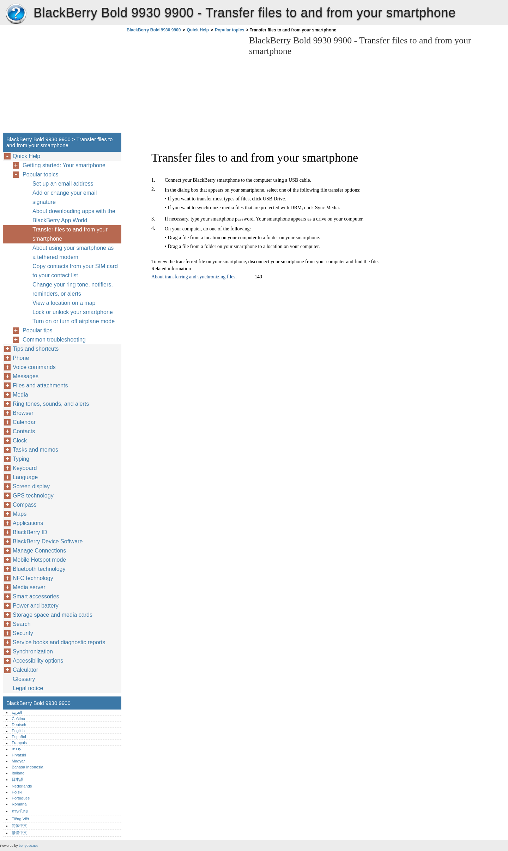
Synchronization (33, 651)
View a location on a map (63, 303)
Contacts (24, 431)
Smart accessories (36, 596)
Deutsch (19, 725)
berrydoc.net (28, 845)
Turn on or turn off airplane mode (73, 321)
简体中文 (19, 825)
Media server (29, 587)
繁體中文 (19, 833)
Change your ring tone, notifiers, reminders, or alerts (72, 289)
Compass (25, 505)
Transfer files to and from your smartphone (70, 234)
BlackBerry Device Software (48, 541)
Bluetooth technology (39, 569)
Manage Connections (39, 551)
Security (23, 633)
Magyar (18, 761)
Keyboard (25, 468)
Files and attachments (40, 385)
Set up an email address (62, 184)
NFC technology (33, 578)
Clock (20, 440)
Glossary (24, 679)
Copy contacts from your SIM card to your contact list (75, 270)
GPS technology (33, 496)
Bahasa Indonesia (27, 767)
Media (20, 395)
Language (25, 477)
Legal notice (28, 688)
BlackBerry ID (30, 532)
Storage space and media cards (52, 615)
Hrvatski (19, 755)
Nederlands (22, 786)
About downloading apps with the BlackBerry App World (73, 215)
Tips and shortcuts (36, 349)
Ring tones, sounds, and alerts (51, 404)
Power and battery (36, 606)
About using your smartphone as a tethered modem (73, 252)
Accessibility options (38, 661)
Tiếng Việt (20, 819)
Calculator (25, 670)
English (18, 731)
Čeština (18, 719)
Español (19, 737)
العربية (17, 712)
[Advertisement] (184, 84)
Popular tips (38, 330)
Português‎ (21, 798)
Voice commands (34, 367)
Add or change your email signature (64, 197)
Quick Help (198, 30)
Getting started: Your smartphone (64, 165)
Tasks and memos (35, 450)
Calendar (24, 422)
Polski (17, 792)
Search (22, 624)
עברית (17, 749)
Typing (21, 459)
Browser (23, 413)
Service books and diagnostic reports (59, 642)
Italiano (18, 773)
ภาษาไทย (20, 811)
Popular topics (229, 30)
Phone (21, 358)
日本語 (17, 779)
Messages (25, 376)
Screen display (31, 486)
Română (19, 804)
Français (19, 743)
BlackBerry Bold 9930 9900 (15, 14)
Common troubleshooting (54, 340)
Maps (19, 514)
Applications (28, 523)
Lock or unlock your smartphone (72, 312)
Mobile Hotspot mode (39, 560)
